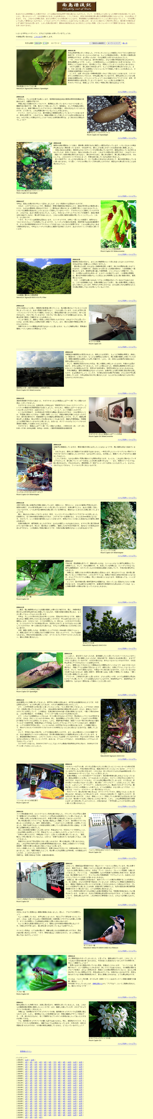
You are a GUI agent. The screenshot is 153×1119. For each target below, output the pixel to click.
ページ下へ (132, 92)
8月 (59, 1062)
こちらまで (38, 37)
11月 (27, 1060)
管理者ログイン (26, 1051)
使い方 (125, 43)
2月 (31, 1062)
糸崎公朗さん (97, 984)
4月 (40, 1062)
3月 (35, 1062)
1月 (26, 1062)
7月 (54, 1062)
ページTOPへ (123, 92)
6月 (50, 1062)
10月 (69, 1062)
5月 (45, 1062)
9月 (64, 1062)
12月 (32, 1060)
